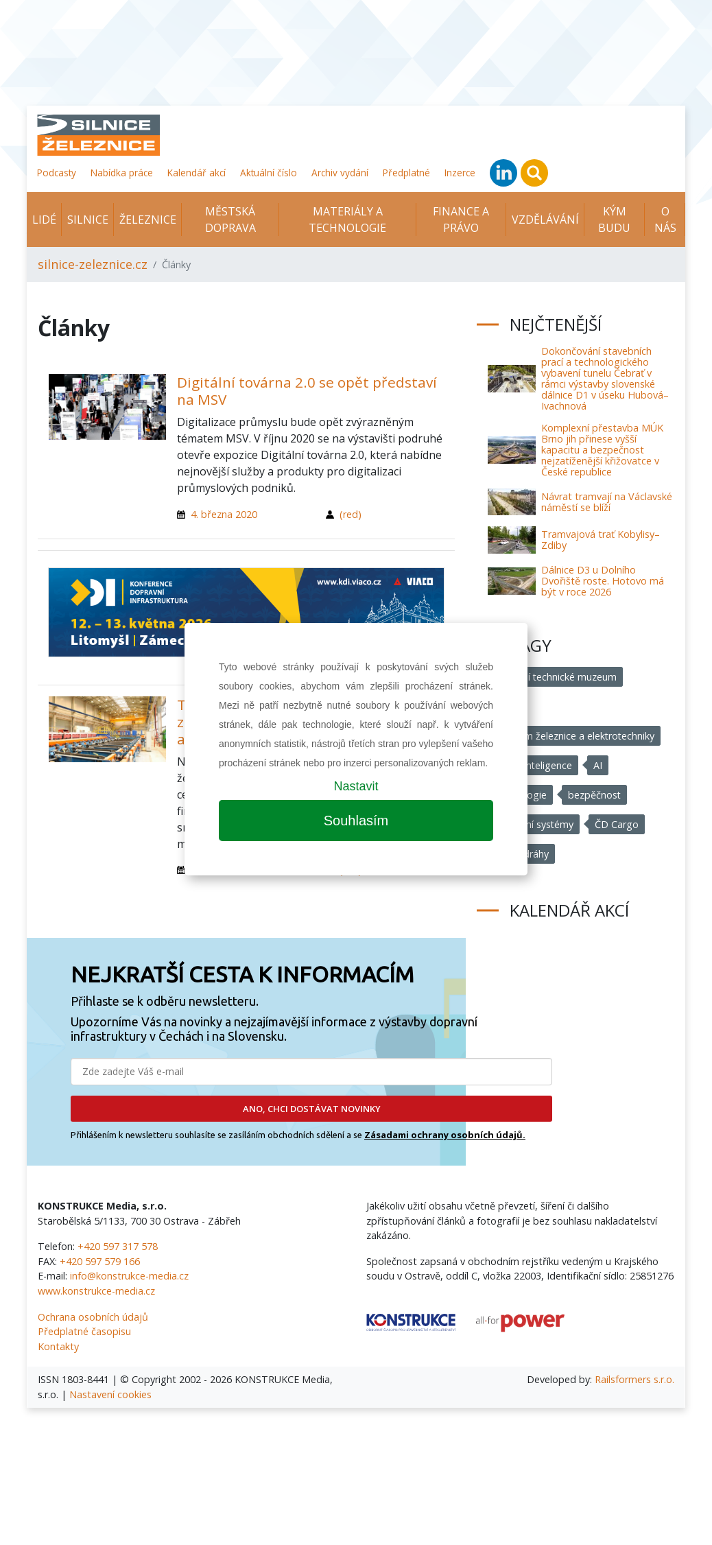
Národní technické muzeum (555, 676)
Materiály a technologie (347, 219)
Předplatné (406, 172)
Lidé (44, 219)
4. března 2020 (224, 514)
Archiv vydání (339, 172)
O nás (665, 219)
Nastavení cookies (110, 1394)
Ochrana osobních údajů (93, 1316)
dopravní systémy (534, 824)
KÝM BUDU (614, 219)
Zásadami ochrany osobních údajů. (444, 1135)
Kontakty (58, 1346)
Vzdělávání (545, 219)
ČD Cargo (617, 824)
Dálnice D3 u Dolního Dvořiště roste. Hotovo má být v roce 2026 (602, 580)
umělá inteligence (533, 765)
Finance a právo (461, 219)
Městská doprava (230, 219)
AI (598, 765)
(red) (350, 514)
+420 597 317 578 (118, 1246)
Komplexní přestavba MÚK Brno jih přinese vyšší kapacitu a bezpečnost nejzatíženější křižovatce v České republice (602, 449)
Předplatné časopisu (84, 1331)
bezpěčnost (595, 794)
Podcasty (56, 172)
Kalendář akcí (196, 172)
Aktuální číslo (268, 172)
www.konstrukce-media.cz (96, 1290)
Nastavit (355, 786)
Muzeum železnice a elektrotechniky (575, 735)
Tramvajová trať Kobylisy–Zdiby (600, 540)
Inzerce (459, 172)
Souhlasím (356, 820)
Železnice (147, 219)
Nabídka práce (122, 172)
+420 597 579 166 (100, 1261)
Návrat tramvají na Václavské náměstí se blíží (606, 502)
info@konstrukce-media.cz (129, 1275)
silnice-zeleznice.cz (92, 264)
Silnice (87, 219)
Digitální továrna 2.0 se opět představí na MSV (307, 391)
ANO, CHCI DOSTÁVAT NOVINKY (312, 1108)
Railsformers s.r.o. (634, 1379)
